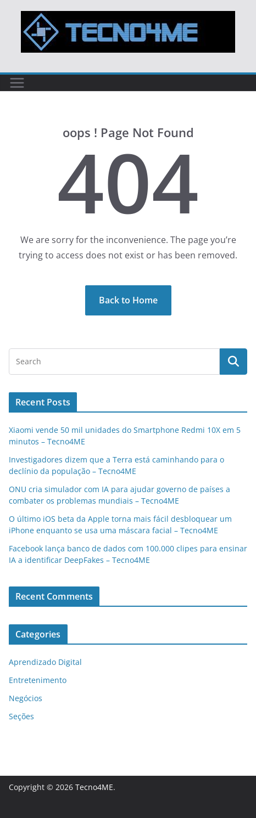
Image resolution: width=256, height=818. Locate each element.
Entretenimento (37, 680)
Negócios (25, 698)
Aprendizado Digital (45, 662)
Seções (21, 716)
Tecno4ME (94, 787)
